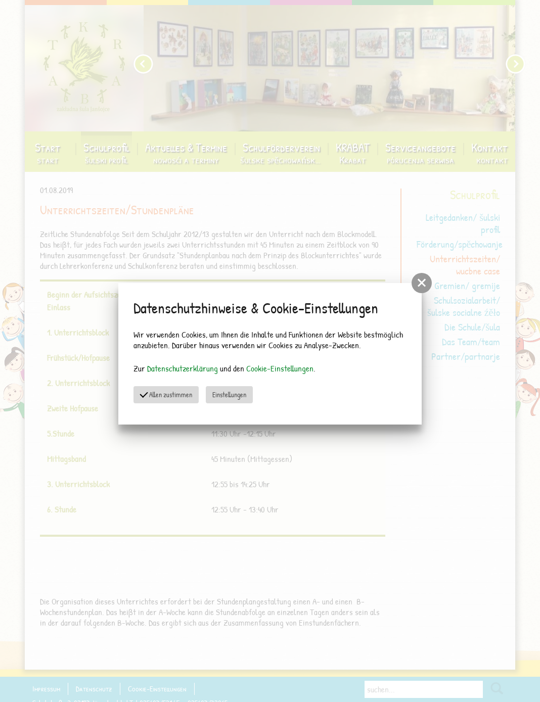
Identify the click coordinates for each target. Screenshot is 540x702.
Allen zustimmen (166, 394)
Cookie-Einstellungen (279, 368)
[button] (422, 283)
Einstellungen (229, 394)
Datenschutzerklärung (182, 368)
